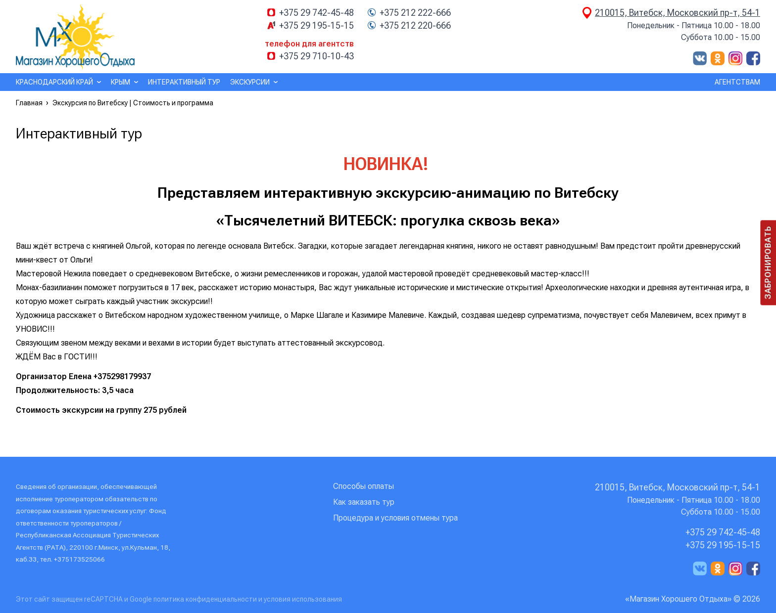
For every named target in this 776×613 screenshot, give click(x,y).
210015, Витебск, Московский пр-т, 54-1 (677, 12)
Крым (120, 82)
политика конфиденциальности (205, 599)
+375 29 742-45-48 (316, 12)
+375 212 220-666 (415, 25)
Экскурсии (250, 82)
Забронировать (768, 262)
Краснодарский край (54, 82)
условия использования (303, 599)
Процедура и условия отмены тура (395, 518)
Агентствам (737, 82)
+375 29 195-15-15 (316, 25)
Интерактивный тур (184, 82)
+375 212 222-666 (415, 12)
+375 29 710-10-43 (316, 56)
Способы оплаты (363, 486)
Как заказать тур (363, 502)
